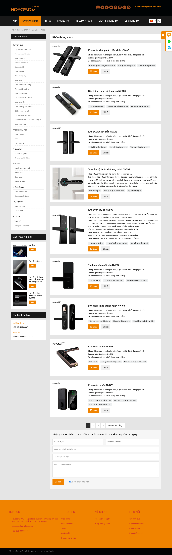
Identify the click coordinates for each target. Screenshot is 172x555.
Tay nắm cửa (18, 45)
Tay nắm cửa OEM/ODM (23, 98)
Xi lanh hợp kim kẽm (22, 158)
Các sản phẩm (30, 21)
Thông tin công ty (102, 519)
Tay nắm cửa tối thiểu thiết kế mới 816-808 (35, 295)
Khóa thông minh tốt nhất (97, 147)
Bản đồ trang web (68, 538)
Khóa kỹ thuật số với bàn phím (143, 321)
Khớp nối (16, 164)
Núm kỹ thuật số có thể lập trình (100, 400)
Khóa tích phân (20, 124)
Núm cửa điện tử (94, 280)
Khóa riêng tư (20, 58)
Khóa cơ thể (19, 134)
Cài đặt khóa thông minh (126, 66)
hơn (32, 249)
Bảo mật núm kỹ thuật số (139, 243)
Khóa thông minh (19, 187)
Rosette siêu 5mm (21, 63)
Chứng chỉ (65, 533)
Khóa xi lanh (18, 149)
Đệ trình (58, 482)
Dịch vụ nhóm (67, 524)
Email (93, 71)
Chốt (16, 139)
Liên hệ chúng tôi (108, 21)
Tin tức (47, 21)
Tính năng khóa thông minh (140, 147)
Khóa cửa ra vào (21, 192)
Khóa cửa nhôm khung (23, 85)
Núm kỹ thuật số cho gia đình (111, 362)
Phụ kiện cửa (18, 202)
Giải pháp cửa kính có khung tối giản (28, 120)
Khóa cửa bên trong (22, 196)
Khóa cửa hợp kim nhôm (24, 107)
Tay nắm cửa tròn (35, 261)
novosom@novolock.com (149, 7)
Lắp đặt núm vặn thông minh (113, 280)
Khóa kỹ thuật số (94, 191)
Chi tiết (105, 71)
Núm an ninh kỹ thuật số (146, 66)
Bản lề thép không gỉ (22, 168)
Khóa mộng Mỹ (20, 76)
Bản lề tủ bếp (20, 181)
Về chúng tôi (132, 21)
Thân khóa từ (19, 143)
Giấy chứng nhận (102, 524)
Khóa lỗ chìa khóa (20, 130)
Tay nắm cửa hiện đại (22, 54)
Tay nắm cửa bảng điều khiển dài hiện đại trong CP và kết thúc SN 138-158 (36, 279)
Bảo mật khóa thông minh (118, 147)
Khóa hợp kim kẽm (21, 93)
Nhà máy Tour (84, 21)
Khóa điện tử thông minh (121, 321)
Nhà (15, 21)
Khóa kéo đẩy (20, 67)
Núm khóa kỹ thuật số (96, 106)
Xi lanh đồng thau (21, 153)
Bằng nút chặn (20, 206)
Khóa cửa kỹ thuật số (96, 243)
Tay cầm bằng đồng (22, 89)
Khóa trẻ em (19, 71)
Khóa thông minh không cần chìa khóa (102, 66)
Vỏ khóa (32, 245)
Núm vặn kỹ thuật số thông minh (135, 362)
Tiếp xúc (14, 512)
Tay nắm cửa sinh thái (23, 115)
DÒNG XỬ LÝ (18, 221)
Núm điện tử (93, 362)
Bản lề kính (19, 173)
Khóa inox (18, 80)
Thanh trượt (19, 211)
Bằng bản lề (19, 177)
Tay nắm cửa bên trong (23, 49)
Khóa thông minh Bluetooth (140, 106)
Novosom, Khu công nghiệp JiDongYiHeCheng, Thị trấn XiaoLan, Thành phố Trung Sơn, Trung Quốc (35, 520)
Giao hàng (65, 519)
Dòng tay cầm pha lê (22, 226)
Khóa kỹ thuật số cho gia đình (117, 243)
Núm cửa (16, 216)
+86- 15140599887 (20, 327)
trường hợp (63, 21)
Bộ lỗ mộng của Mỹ (22, 111)
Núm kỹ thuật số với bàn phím (117, 106)
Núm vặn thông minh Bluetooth (99, 321)
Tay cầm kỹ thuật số (134, 191)
